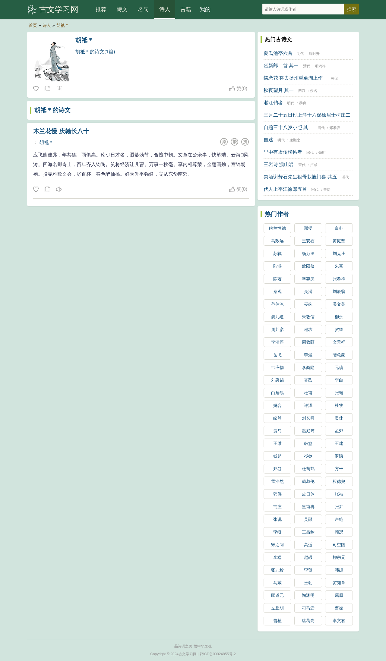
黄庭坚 (339, 240)
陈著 (277, 278)
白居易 (277, 392)
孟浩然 (277, 481)
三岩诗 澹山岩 (279, 164)
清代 (306, 66)
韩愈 (308, 443)
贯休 (339, 418)
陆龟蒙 (339, 354)
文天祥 (339, 342)
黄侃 (334, 78)
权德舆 (339, 481)
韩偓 (277, 494)
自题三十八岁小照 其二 (288, 127)
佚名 (313, 91)
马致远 (277, 240)
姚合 (277, 405)
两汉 (301, 91)
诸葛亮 (308, 620)
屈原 (339, 595)
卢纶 (339, 519)
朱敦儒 (308, 316)
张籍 (339, 392)
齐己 (308, 380)
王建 (339, 443)
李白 (339, 380)
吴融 (308, 519)
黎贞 (302, 103)
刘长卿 (308, 418)
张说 (277, 519)
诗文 (122, 9)
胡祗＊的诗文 (52, 110)
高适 (308, 544)
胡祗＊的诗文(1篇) (95, 51)
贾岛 (277, 430)
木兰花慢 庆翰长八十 (61, 131)
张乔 (339, 506)
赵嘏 (308, 557)
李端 (277, 557)
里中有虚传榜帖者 (283, 152)
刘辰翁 (339, 291)
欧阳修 (308, 266)
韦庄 (277, 506)
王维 (277, 443)
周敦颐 (308, 342)
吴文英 (339, 304)
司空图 (339, 544)
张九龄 (277, 570)
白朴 (339, 228)
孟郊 (339, 430)
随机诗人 (59, 89)
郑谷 (277, 468)
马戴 (277, 582)
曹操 (339, 608)
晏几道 (277, 316)
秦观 (277, 291)
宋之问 (277, 544)
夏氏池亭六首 (278, 53)
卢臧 (313, 165)
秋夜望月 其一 (279, 90)
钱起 (277, 456)
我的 (205, 9)
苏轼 (277, 253)
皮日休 (308, 494)
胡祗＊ (62, 25)
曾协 (327, 189)
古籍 (185, 9)
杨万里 (308, 253)
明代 (300, 54)
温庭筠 (308, 430)
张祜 (339, 494)
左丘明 (277, 608)
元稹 (339, 367)
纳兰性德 (277, 228)
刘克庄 (339, 253)
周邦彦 (277, 329)
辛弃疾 (308, 278)
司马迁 (308, 608)
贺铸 (339, 329)
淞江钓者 (273, 102)
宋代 (310, 152)
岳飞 (277, 354)
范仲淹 (277, 304)
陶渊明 (308, 595)
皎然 (277, 418)
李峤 (277, 532)
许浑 (308, 405)
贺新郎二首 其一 (281, 65)
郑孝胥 (334, 128)
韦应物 (277, 367)
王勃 (308, 582)
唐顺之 (295, 140)
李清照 (277, 342)
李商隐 (308, 367)
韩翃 (339, 570)
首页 (33, 25)
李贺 (308, 570)
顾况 (339, 532)
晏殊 (308, 304)
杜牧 (339, 405)
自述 (268, 139)
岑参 (308, 456)
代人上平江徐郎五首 (285, 189)
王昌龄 (308, 532)
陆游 (277, 266)
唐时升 (314, 54)
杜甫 (308, 392)
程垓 (308, 329)
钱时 (322, 152)
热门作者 (277, 214)
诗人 (164, 9)
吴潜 (308, 291)
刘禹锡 (277, 380)
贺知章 (339, 582)
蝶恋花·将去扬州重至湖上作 (293, 77)
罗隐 (339, 456)
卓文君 (339, 620)
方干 (339, 468)
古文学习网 (58, 9)
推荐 (101, 9)
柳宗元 (339, 557)
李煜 (308, 354)
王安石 (308, 240)
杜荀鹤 (308, 468)
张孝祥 (339, 278)
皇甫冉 (308, 506)
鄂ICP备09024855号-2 (218, 654)
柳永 (339, 316)
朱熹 (339, 266)
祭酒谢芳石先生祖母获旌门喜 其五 (300, 176)
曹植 (277, 620)
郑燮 (308, 228)
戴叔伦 (308, 481)
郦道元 (277, 595)
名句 (143, 9)
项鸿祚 (320, 66)
